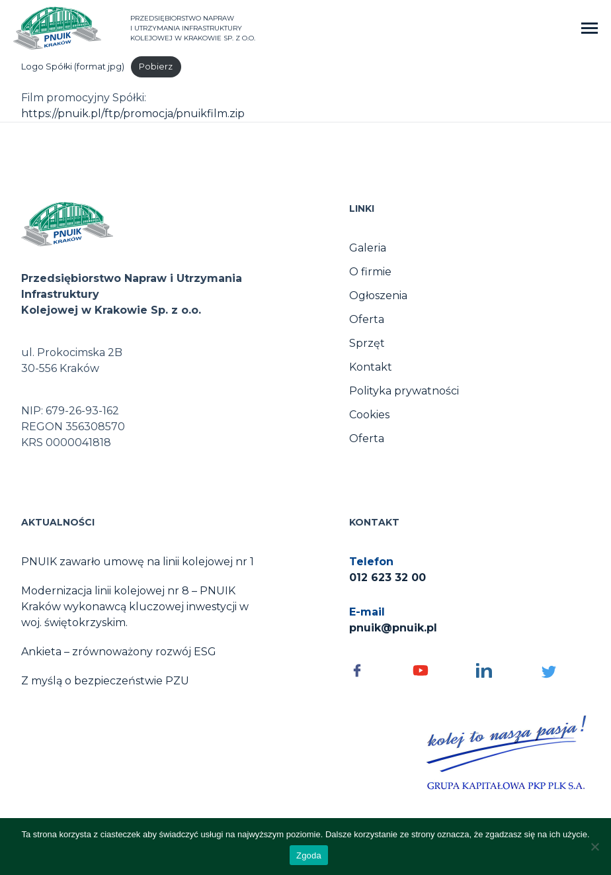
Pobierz (156, 66)
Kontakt (370, 367)
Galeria (367, 248)
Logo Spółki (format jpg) (72, 66)
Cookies (369, 414)
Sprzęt (367, 343)
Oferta (366, 319)
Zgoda (308, 855)
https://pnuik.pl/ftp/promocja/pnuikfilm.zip (133, 113)
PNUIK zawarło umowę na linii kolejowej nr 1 (137, 561)
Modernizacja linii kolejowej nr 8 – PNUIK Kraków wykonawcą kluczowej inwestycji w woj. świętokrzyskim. (135, 606)
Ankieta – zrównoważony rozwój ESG (118, 651)
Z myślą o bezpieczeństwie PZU (105, 680)
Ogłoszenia (378, 295)
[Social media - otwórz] (374, 670)
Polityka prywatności (404, 391)
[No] (594, 846)
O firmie (370, 271)
